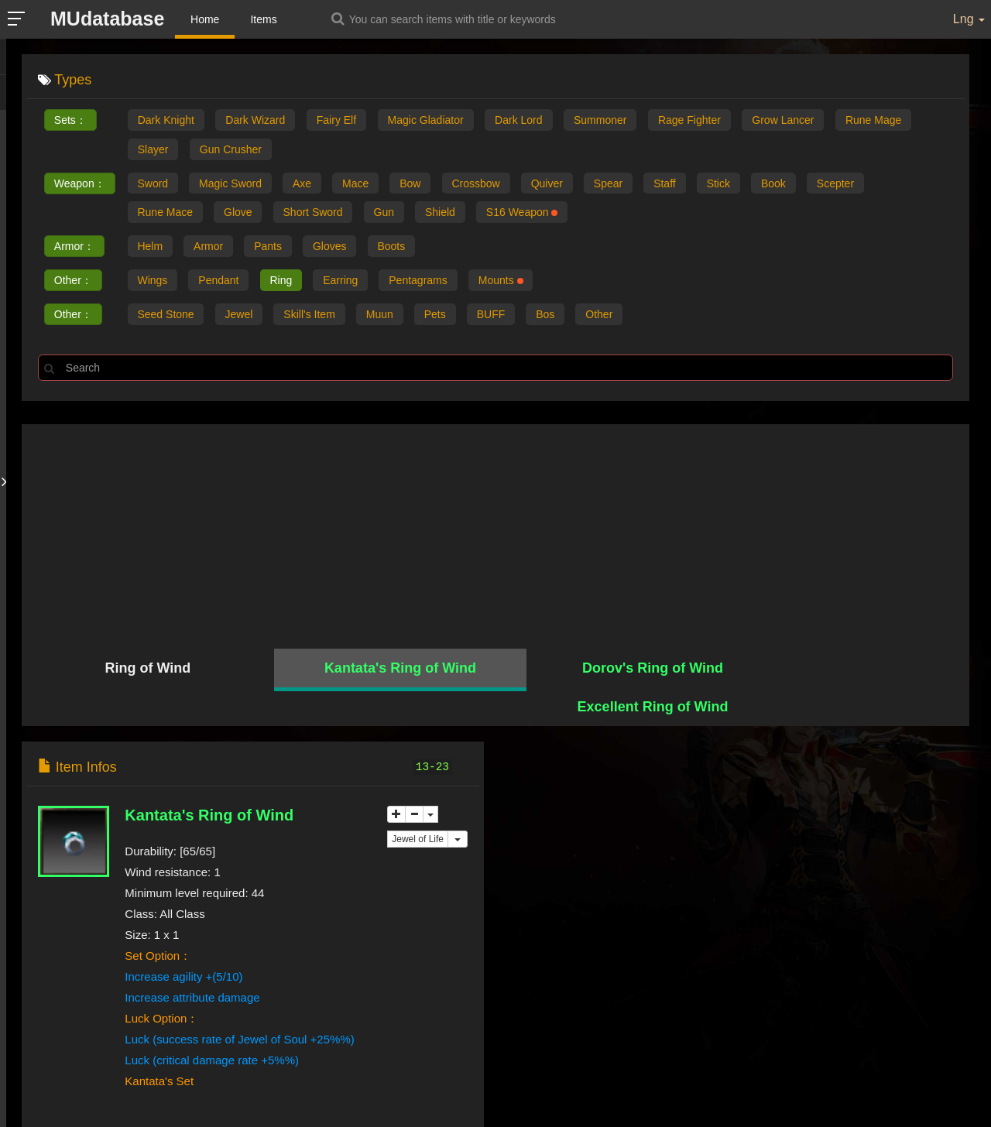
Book (777, 183)
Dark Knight (166, 120)
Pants (269, 247)
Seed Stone (166, 315)
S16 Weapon (525, 213)
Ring (282, 281)
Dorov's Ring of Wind (614, 669)
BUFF (492, 315)
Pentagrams (420, 281)
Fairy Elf (336, 120)
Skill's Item (310, 315)
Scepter (840, 183)
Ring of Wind (140, 669)
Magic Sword (231, 183)
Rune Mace (166, 213)
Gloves (331, 247)
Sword (153, 183)
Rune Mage (873, 120)
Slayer (153, 149)
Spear (611, 183)
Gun (385, 213)
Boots (393, 247)
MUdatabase (108, 18)
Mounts (502, 281)
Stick (721, 183)
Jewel (239, 315)
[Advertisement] (495, 533)
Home (205, 19)
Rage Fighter (689, 120)
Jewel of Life (418, 804)
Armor (209, 247)
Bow (411, 183)
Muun (381, 315)
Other (602, 315)
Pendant (219, 281)
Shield (442, 213)
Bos (547, 315)
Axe (302, 183)
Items (265, 19)
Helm (150, 247)
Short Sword (314, 213)
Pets (436, 315)
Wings (153, 281)
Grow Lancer (783, 120)
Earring (341, 281)
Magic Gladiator (426, 120)
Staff (668, 183)
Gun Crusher (231, 149)
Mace (357, 183)
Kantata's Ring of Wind (377, 669)
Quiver (549, 183)
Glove (239, 213)
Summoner (600, 120)
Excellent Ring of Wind (851, 669)
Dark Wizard (255, 120)
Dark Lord (518, 120)
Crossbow (478, 183)
